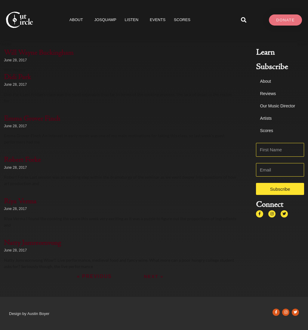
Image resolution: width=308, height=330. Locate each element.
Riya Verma (20, 201)
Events (157, 19)
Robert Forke (22, 160)
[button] (244, 20)
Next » (153, 276)
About (77, 20)
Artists (266, 118)
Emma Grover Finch (32, 119)
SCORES (182, 19)
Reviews (268, 93)
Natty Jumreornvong (32, 243)
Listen (133, 20)
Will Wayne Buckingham (38, 53)
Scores (266, 130)
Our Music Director (277, 105)
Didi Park (17, 77)
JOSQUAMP (105, 19)
